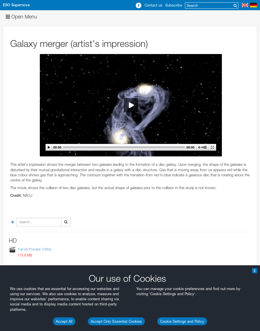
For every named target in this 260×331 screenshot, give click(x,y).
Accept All (64, 321)
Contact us (153, 5)
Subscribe (173, 5)
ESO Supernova (16, 5)
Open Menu (21, 17)
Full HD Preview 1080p (34, 249)
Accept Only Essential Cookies (116, 321)
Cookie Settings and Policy (182, 321)
